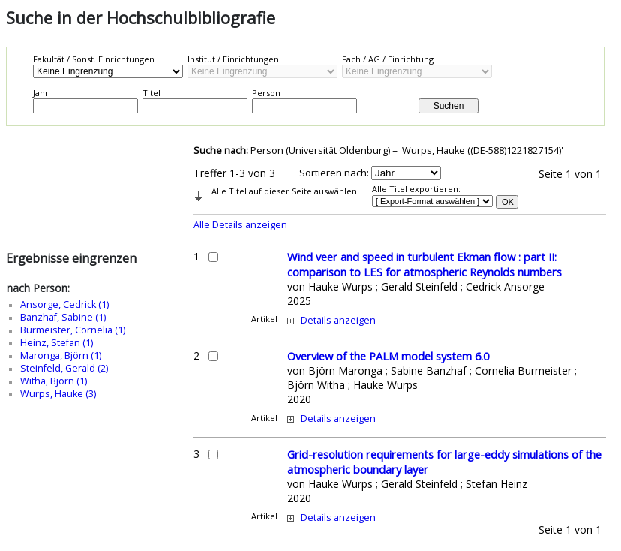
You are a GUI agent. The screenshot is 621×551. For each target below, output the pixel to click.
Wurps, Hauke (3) (58, 393)
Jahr (41, 92)
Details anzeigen (338, 320)
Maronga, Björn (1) (60, 355)
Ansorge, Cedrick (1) (64, 304)
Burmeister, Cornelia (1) (72, 330)
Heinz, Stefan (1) (56, 342)
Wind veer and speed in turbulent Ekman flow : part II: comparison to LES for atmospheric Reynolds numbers (424, 264)
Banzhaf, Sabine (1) (63, 317)
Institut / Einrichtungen (233, 59)
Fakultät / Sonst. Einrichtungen (93, 59)
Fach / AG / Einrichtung (388, 59)
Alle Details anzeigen (240, 224)
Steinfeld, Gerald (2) (64, 368)
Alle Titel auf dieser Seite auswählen (284, 191)
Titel (151, 92)
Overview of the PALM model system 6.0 (388, 355)
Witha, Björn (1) (53, 381)
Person (266, 92)
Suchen (449, 106)
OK (508, 201)
